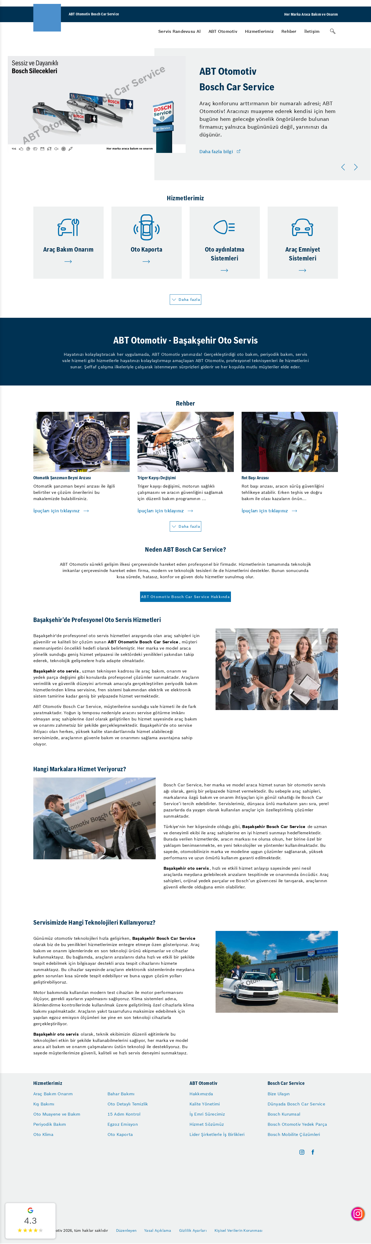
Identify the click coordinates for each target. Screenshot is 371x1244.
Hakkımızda (201, 1093)
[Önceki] (344, 167)
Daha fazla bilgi (216, 151)
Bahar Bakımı (121, 1093)
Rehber (289, 31)
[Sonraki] (356, 167)
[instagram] (302, 1152)
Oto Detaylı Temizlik (128, 1103)
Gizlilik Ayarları (193, 1230)
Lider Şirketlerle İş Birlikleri (217, 1134)
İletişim (312, 31)
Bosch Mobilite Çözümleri (294, 1134)
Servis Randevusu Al (179, 31)
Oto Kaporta (120, 1134)
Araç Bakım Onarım (53, 1093)
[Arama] (333, 31)
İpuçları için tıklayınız (56, 511)
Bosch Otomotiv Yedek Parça (297, 1124)
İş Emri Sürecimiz (207, 1114)
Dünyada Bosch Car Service (296, 1103)
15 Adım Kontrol (124, 1114)
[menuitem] (179, 31)
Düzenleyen (126, 1230)
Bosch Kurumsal (284, 1114)
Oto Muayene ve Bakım (56, 1114)
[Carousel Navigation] (350, 167)
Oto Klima (43, 1134)
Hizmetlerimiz (259, 31)
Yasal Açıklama (157, 1230)
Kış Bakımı (43, 1103)
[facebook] (313, 1152)
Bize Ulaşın (279, 1093)
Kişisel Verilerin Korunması (239, 1230)
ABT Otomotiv (223, 31)
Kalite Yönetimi (205, 1103)
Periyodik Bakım (49, 1124)
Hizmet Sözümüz (207, 1124)
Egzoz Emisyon (123, 1124)
